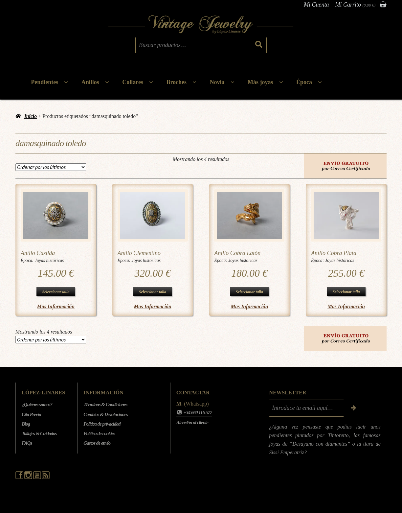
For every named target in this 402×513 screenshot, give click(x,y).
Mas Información (56, 306)
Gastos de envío (96, 443)
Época (304, 82)
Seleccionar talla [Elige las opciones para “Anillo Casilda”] (55, 292)
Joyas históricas (49, 260)
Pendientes (44, 82)
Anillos (90, 82)
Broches (176, 82)
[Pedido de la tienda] (50, 167)
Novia (217, 82)
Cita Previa (31, 414)
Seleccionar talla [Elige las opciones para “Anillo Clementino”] (152, 292)
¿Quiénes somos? (37, 404)
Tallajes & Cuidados (39, 433)
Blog (26, 424)
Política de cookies (99, 433)
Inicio (30, 116)
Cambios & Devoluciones (105, 414)
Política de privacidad (101, 424)
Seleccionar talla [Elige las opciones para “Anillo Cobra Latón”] (249, 292)
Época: (28, 260)
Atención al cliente (192, 422)
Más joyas (260, 82)
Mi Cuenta (316, 4)
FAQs (27, 443)
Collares (132, 82)
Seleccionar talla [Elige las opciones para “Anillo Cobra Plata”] (346, 292)
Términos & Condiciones (105, 404)
